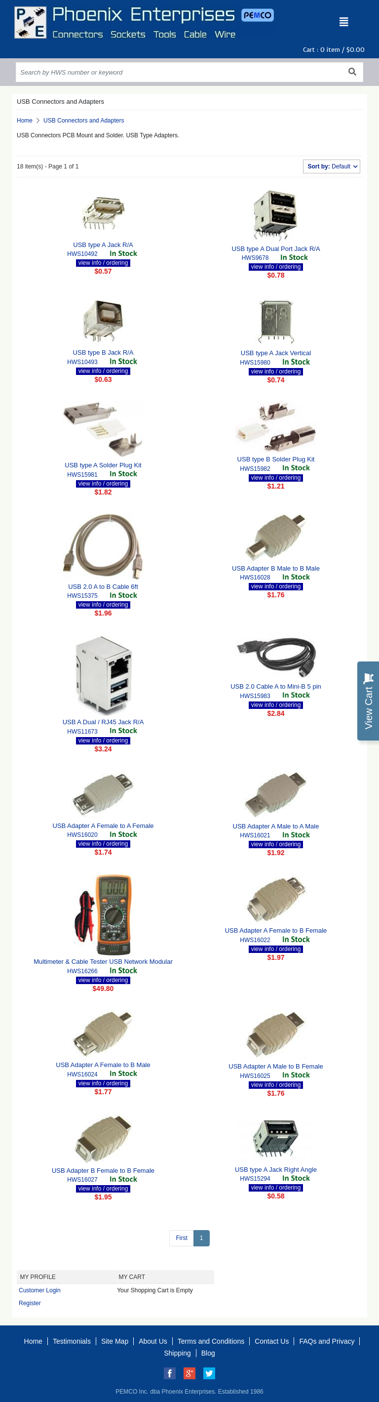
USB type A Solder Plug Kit (103, 465)
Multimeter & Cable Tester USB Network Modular (103, 961)
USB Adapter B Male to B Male (276, 568)
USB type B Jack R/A (103, 352)
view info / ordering (103, 262)
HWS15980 (255, 362)
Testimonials (72, 1341)
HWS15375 (82, 595)
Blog (208, 1353)
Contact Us (272, 1341)
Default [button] (329, 166)
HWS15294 (255, 1178)
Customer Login (40, 1290)
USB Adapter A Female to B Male (103, 1065)
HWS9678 (255, 257)
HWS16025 (255, 1075)
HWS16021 (255, 835)
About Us (153, 1341)
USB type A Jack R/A (103, 244)
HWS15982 (255, 468)
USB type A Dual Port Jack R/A (275, 248)
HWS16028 (255, 577)
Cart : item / (334, 49)
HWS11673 (82, 731)
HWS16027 (82, 1179)
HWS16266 (82, 971)
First (181, 1238)
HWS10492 (82, 253)
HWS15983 (255, 696)
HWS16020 (82, 834)
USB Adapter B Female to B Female (103, 1170)
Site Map (114, 1341)
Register (30, 1303)
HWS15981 (82, 474)
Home (25, 120)
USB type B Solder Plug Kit (276, 459)
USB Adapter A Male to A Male (276, 826)
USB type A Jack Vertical (276, 353)
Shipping (177, 1353)
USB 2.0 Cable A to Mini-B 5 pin (275, 686)
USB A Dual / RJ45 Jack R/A (103, 722)
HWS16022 (255, 940)
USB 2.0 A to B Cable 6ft (103, 586)
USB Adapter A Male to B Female (275, 1066)
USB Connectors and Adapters (83, 120)
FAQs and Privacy (326, 1341)
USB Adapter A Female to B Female (276, 930)
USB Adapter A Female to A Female (102, 825)
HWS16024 (82, 1074)
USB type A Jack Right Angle (276, 1169)
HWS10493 (82, 362)
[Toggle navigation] (344, 22)
